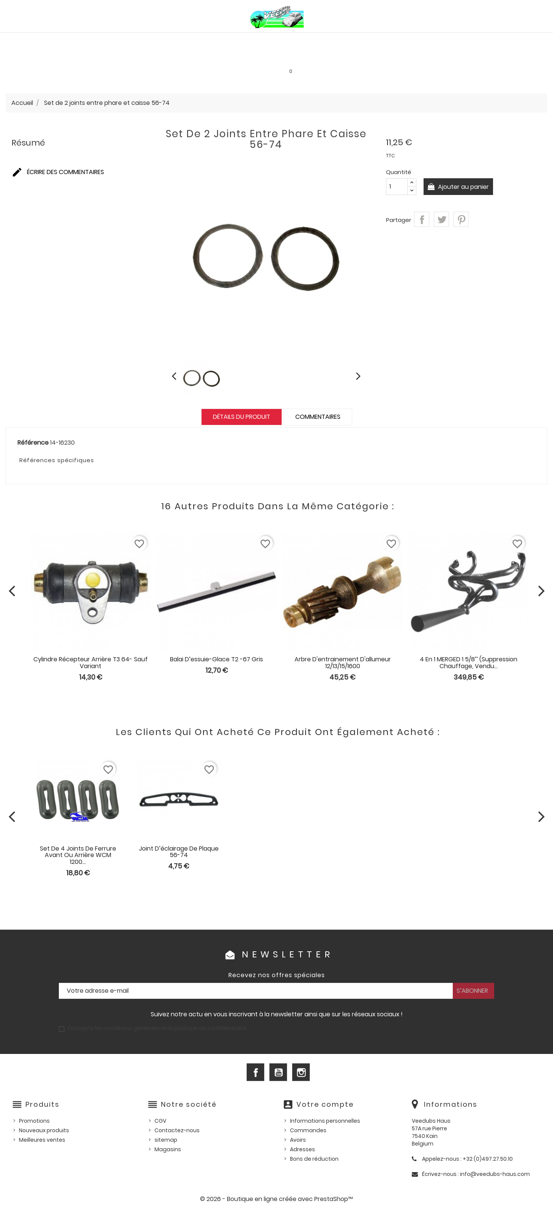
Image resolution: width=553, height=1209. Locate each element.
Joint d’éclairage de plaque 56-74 (179, 852)
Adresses (302, 1149)
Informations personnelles (325, 1121)
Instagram (301, 1072)
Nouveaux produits (44, 1130)
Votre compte (325, 1104)
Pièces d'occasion (431, 40)
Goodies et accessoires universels (177, 56)
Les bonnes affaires (273, 56)
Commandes (308, 1130)
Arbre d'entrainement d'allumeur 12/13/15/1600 (343, 662)
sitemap (165, 1140)
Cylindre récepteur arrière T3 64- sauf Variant (90, 662)
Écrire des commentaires (57, 172)
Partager (421, 219)
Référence (33, 443)
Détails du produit (241, 416)
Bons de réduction (314, 1159)
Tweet (441, 219)
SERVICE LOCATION (342, 56)
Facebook (255, 1072)
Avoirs (298, 1140)
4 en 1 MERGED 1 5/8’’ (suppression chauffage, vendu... (468, 662)
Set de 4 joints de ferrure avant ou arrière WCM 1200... (78, 855)
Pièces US (377, 40)
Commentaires (317, 416)
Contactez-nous (177, 1130)
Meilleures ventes (42, 1140)
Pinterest (461, 219)
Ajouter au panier (463, 186)
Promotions (34, 1121)
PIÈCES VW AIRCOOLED (82, 40)
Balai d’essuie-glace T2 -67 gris (216, 659)
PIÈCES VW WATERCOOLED (165, 40)
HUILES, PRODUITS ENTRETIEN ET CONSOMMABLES (284, 40)
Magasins (167, 1149)
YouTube (278, 1072)
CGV (160, 1121)
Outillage (488, 40)
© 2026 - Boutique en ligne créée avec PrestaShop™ (276, 1199)
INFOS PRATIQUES (405, 56)
